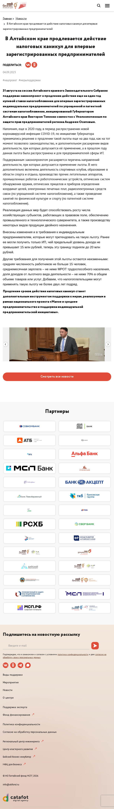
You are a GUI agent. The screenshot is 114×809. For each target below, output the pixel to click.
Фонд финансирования (16, 714)
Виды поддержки (13, 674)
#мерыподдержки (30, 80)
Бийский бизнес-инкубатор (17, 756)
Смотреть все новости (57, 376)
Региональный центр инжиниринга (21, 741)
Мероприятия (11, 682)
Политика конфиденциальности (21, 724)
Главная (7, 18)
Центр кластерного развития (18, 749)
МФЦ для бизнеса (12, 764)
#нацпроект (10, 80)
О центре (8, 697)
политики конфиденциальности (73, 654)
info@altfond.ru (11, 784)
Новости (21, 18)
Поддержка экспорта (15, 707)
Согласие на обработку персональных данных (30, 732)
